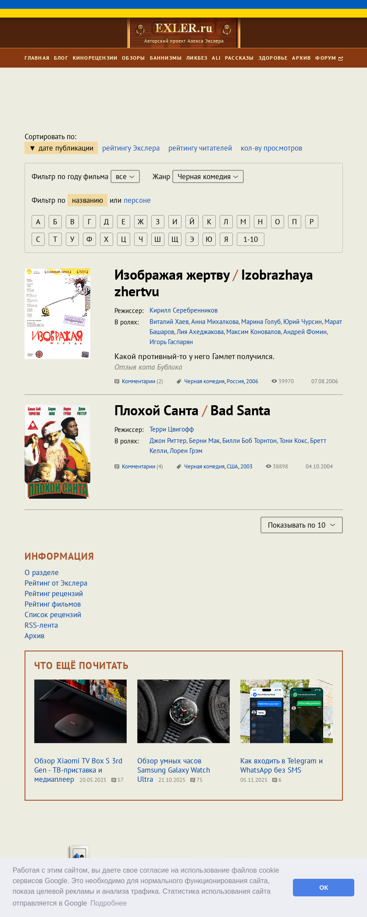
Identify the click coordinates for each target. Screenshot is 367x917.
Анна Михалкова (215, 321)
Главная (37, 57)
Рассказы (239, 57)
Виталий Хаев (169, 321)
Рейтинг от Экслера (56, 583)
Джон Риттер (168, 440)
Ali (216, 57)
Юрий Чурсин (302, 321)
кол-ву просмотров (271, 148)
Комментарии (138, 381)
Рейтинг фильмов (53, 604)
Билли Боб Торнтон (249, 440)
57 (117, 780)
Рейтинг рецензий (54, 593)
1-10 (250, 239)
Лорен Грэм (186, 450)
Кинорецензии (95, 57)
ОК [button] (323, 887)
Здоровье (273, 57)
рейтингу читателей (200, 148)
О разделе (42, 572)
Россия (235, 381)
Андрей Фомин (305, 331)
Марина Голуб (261, 321)
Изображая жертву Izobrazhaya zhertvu (213, 282)
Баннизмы (166, 57)
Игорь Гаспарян (171, 342)
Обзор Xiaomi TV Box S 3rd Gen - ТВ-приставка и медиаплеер (78, 770)
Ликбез (196, 57)
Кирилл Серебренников (183, 310)
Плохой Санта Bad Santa (192, 410)
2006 (252, 381)
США (232, 466)
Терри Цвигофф (172, 429)
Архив (301, 57)
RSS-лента (41, 625)
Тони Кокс (293, 440)
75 (196, 780)
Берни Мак (204, 440)
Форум (328, 57)
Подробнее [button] (108, 903)
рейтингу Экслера (131, 148)
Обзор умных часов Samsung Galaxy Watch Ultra (173, 770)
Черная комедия (204, 381)
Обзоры (133, 57)
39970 (282, 381)
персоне (137, 200)
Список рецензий (53, 614)
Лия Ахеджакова (200, 331)
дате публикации (66, 148)
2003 (246, 466)
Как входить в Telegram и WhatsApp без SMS (281, 765)
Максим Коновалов (253, 331)
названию (87, 200)
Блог (61, 57)
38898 (277, 466)
